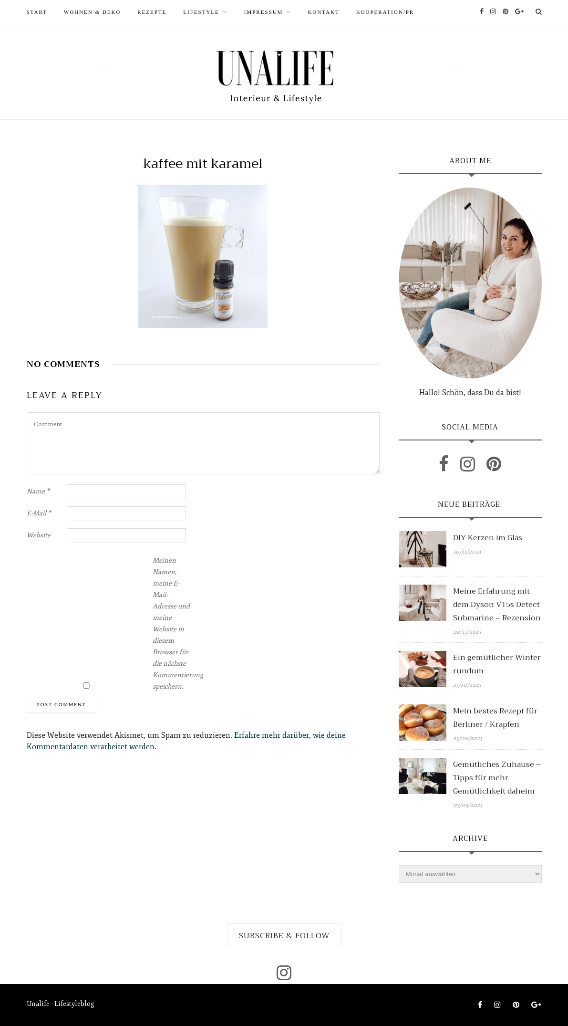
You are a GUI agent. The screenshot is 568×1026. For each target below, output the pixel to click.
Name (38, 491)
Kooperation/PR (385, 12)
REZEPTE (151, 12)
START (37, 12)
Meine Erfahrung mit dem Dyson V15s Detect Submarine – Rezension (497, 605)
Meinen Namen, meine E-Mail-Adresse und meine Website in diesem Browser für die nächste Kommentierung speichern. (172, 623)
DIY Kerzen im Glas (487, 537)
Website (39, 535)
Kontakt (323, 12)
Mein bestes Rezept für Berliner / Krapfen (495, 717)
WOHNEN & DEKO (92, 12)
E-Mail (39, 513)
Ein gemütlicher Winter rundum (497, 664)
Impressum (263, 12)
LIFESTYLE (201, 12)
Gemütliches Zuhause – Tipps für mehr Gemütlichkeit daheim (497, 778)
